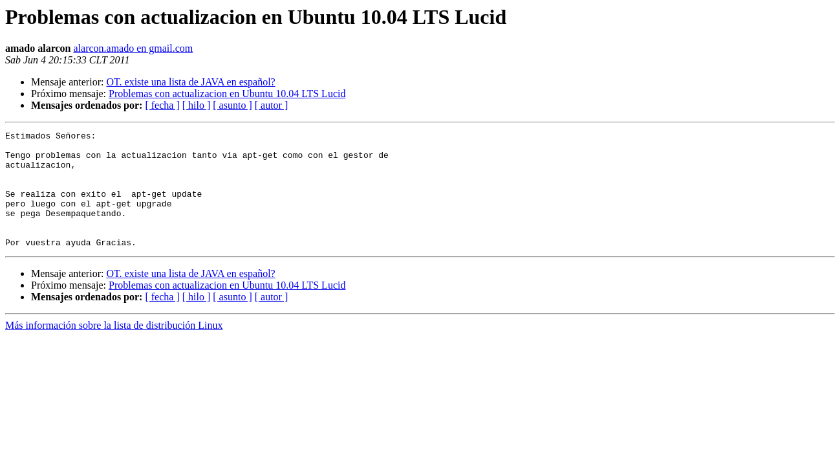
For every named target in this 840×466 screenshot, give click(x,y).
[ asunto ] (232, 105)
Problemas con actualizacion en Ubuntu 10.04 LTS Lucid (227, 93)
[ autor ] (271, 105)
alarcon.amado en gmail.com (133, 48)
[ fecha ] (162, 105)
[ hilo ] (196, 105)
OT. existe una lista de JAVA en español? (190, 81)
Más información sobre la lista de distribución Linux (113, 348)
